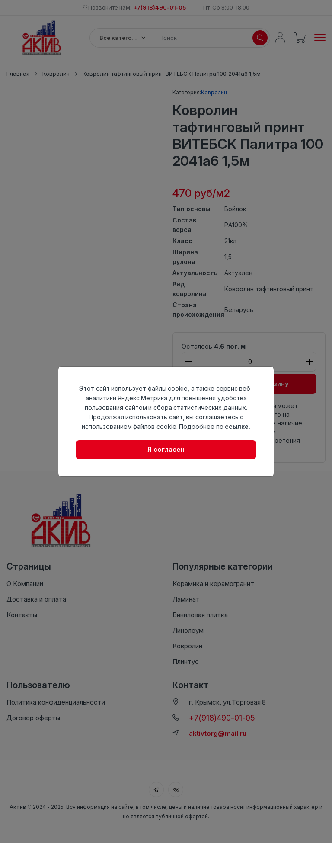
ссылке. (237, 426)
